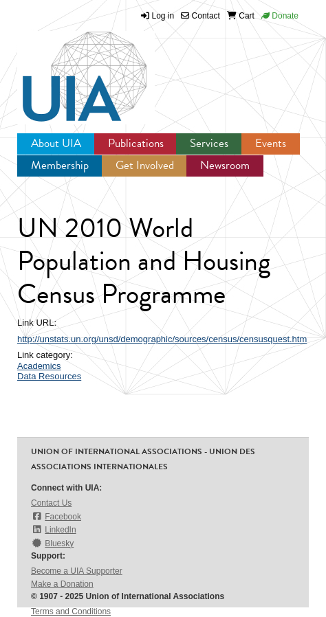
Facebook (56, 516)
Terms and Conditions (71, 611)
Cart (240, 16)
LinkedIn (53, 529)
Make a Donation (62, 584)
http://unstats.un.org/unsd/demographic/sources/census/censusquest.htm (162, 339)
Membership (60, 165)
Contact (200, 16)
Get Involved (145, 165)
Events (270, 143)
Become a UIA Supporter (76, 571)
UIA (68, 68)
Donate (279, 16)
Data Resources (49, 376)
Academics (39, 366)
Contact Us (51, 503)
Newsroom (225, 165)
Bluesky (52, 543)
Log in (163, 16)
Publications (136, 143)
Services (209, 143)
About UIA (56, 143)
